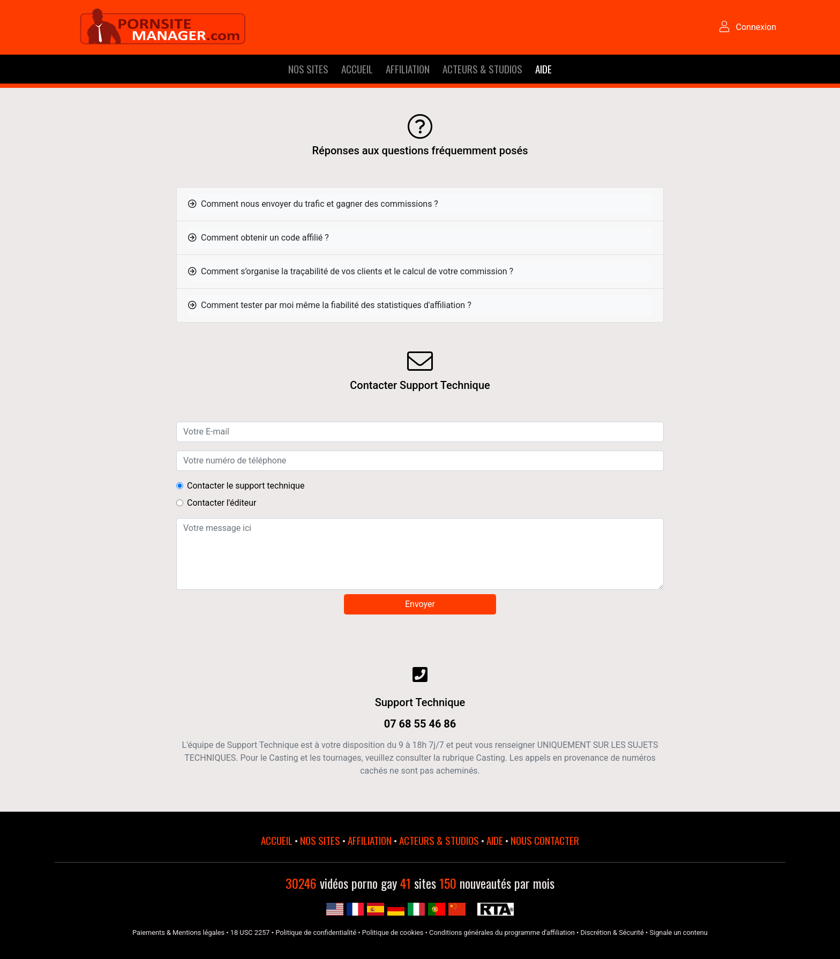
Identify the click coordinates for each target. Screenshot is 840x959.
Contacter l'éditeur (221, 503)
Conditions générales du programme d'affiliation (502, 932)
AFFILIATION (408, 69)
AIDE (543, 69)
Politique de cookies (393, 932)
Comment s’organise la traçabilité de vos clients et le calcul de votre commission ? (350, 271)
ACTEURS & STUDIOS (482, 69)
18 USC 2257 (250, 932)
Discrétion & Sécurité (611, 932)
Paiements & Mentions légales (178, 932)
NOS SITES (308, 69)
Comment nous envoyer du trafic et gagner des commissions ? (313, 204)
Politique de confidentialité (315, 932)
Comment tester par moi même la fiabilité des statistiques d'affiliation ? (329, 305)
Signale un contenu (678, 932)
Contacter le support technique (245, 486)
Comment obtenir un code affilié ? (258, 238)
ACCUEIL (357, 69)
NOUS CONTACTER (545, 840)
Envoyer (420, 604)
